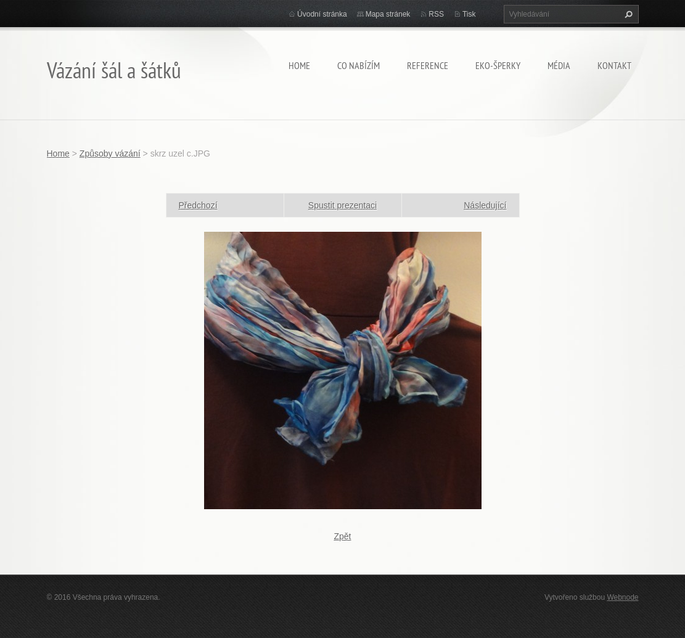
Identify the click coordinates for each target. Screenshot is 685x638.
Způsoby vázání (110, 153)
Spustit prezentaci (342, 205)
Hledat (627, 14)
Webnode (622, 597)
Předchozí (198, 205)
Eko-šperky (497, 65)
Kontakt (614, 65)
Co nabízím (358, 65)
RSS (436, 14)
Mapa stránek (388, 14)
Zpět (342, 536)
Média (559, 65)
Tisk (469, 14)
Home (299, 65)
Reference (427, 65)
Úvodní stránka (322, 14)
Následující (485, 205)
